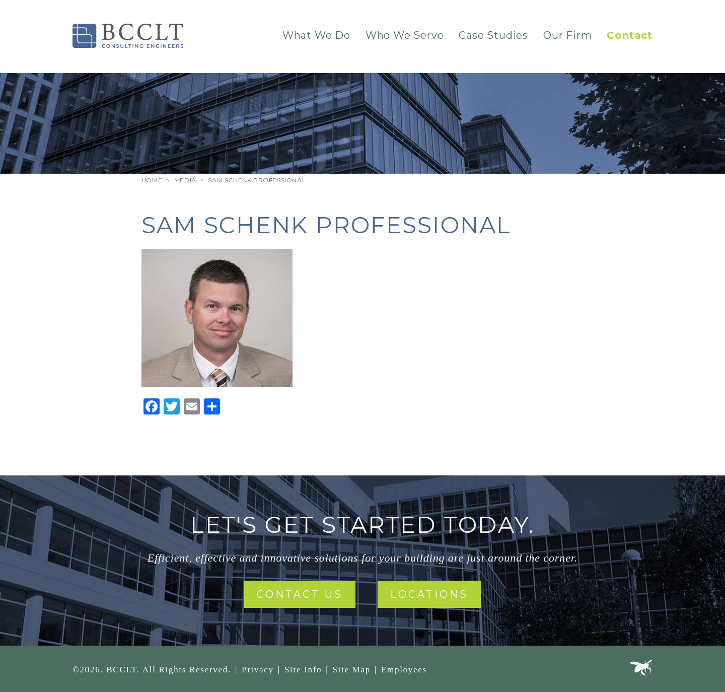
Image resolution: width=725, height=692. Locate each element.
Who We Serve (405, 35)
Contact (629, 35)
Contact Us (300, 594)
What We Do (316, 35)
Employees (404, 669)
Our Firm (567, 35)
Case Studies (493, 35)
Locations (429, 594)
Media (185, 180)
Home (151, 180)
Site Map (351, 669)
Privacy (258, 669)
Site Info (303, 669)
